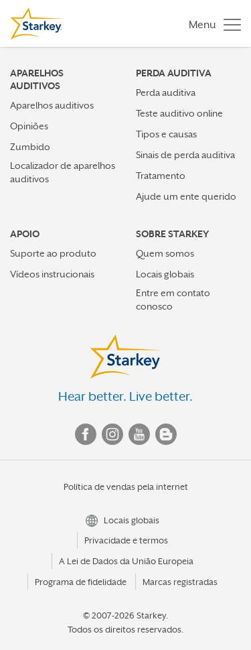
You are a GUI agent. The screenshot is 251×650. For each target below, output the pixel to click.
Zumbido (30, 146)
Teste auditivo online (179, 113)
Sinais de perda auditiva (185, 154)
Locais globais (165, 274)
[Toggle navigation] (211, 23)
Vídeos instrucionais (52, 274)
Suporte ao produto (53, 253)
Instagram (112, 434)
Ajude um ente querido (186, 196)
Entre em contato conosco (173, 299)
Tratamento (160, 175)
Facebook (85, 434)
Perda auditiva (165, 92)
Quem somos (165, 253)
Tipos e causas (166, 134)
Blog (166, 434)
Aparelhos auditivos (52, 105)
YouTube (139, 434)
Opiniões (29, 126)
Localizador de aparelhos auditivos (62, 172)
